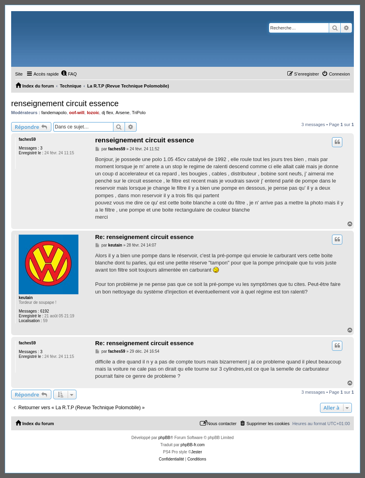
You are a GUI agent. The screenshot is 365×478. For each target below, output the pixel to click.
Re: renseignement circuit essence (144, 236)
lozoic (93, 112)
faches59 (27, 139)
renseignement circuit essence (65, 103)
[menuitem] (69, 74)
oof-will (77, 112)
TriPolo (138, 112)
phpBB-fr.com (193, 445)
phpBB (164, 437)
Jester (196, 452)
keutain (26, 297)
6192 (44, 311)
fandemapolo (54, 112)
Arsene (122, 112)
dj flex (107, 112)
